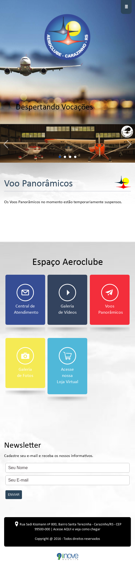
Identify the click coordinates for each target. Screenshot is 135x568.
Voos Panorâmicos (110, 299)
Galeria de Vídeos (67, 299)
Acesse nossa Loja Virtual (67, 365)
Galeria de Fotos (25, 362)
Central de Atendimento (26, 299)
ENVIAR (14, 494)
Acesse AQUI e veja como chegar (76, 529)
